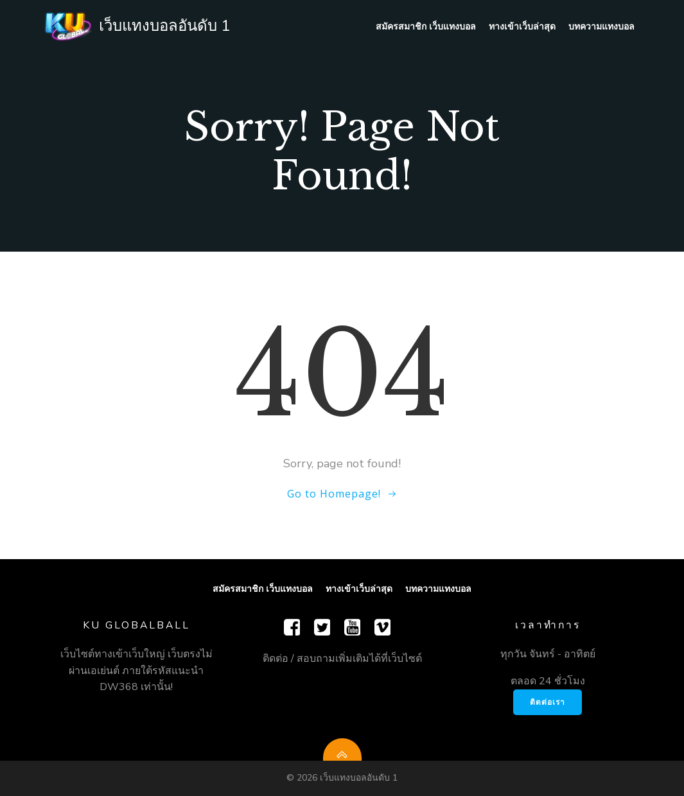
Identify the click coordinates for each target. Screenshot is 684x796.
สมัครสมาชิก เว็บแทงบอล (426, 26)
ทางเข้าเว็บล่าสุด (522, 26)
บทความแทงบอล (601, 26)
